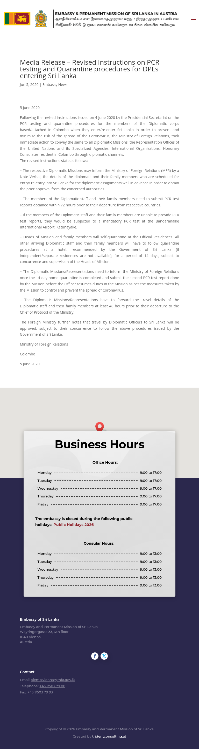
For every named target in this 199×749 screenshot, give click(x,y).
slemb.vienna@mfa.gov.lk (53, 680)
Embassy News (55, 84)
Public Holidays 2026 (73, 524)
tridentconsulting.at (109, 736)
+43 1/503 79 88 (52, 686)
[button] (101, 427)
